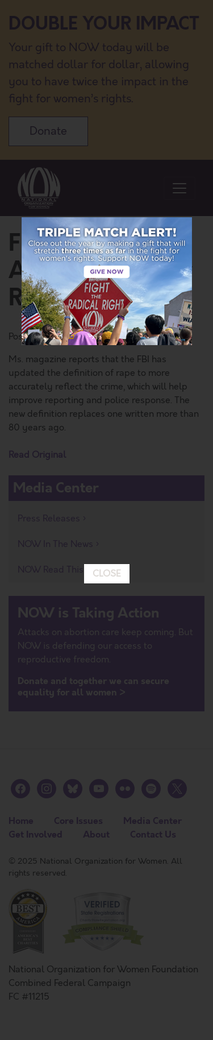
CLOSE (107, 439)
